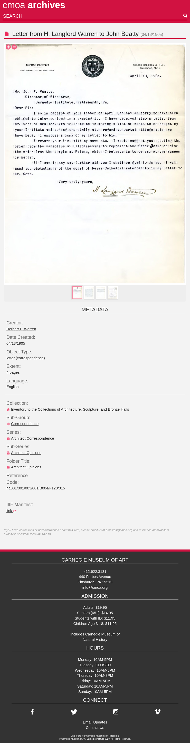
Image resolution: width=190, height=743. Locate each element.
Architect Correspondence (30, 438)
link (12, 511)
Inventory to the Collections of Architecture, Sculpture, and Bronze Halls (67, 409)
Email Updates (95, 722)
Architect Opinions (23, 453)
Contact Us (95, 728)
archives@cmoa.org (119, 530)
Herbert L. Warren (21, 329)
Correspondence (22, 424)
